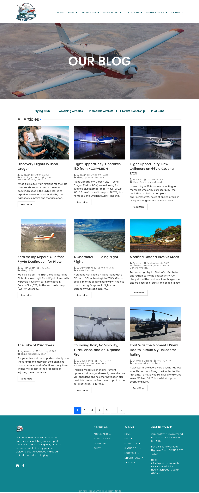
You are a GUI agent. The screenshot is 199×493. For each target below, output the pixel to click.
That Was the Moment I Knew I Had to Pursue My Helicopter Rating (155, 350)
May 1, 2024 (46, 268)
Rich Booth (29, 268)
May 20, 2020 (164, 361)
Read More (26, 204)
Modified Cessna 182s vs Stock (154, 257)
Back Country (161, 265)
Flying (24, 354)
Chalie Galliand (144, 361)
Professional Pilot (83, 365)
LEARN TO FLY (112, 12)
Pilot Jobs (157, 111)
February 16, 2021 (47, 351)
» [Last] (121, 410)
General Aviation (26, 179)
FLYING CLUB (90, 12)
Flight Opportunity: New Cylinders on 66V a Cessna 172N (152, 169)
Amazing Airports (71, 111)
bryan (27, 175)
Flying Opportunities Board (91, 177)
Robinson (157, 363)
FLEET (72, 12)
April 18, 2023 (107, 268)
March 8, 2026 (42, 175)
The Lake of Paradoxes (36, 345)
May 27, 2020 (104, 361)
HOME (60, 12)
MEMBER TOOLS (156, 12)
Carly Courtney (88, 268)
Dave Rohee (86, 361)
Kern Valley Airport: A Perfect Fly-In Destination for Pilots (41, 259)
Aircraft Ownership (132, 111)
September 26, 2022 (158, 263)
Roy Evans (29, 351)
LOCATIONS (134, 12)
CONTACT (177, 12)
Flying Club (44, 111)
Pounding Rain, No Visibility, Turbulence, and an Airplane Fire (97, 350)
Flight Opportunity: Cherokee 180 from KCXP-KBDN (97, 166)
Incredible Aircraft (101, 111)
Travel (40, 179)
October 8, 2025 (99, 175)
